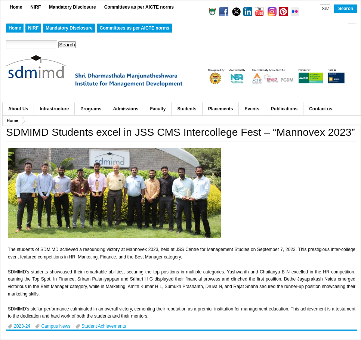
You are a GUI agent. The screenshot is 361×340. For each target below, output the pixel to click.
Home (16, 7)
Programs (90, 108)
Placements (220, 108)
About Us (18, 108)
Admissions (125, 108)
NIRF (35, 7)
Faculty (158, 108)
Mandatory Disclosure (72, 7)
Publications (284, 108)
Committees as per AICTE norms (139, 7)
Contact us (320, 108)
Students (186, 108)
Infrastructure (54, 108)
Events (251, 108)
